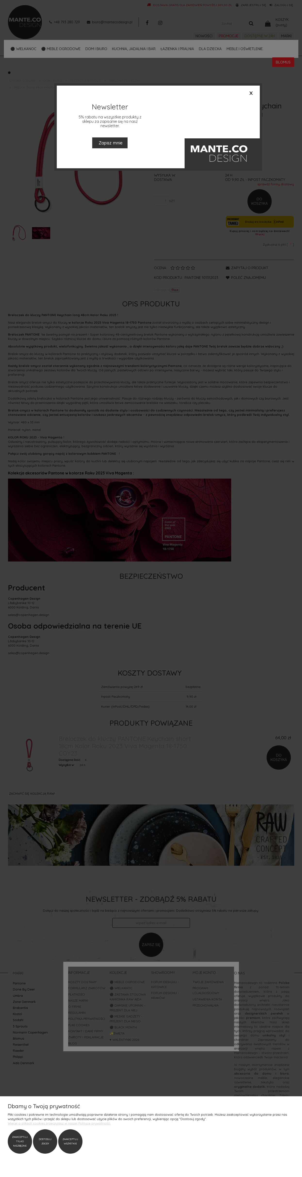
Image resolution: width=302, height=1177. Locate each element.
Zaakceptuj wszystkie (70, 1141)
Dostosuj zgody (45, 1141)
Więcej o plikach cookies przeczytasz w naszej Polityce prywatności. (59, 1123)
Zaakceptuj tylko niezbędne (20, 1141)
